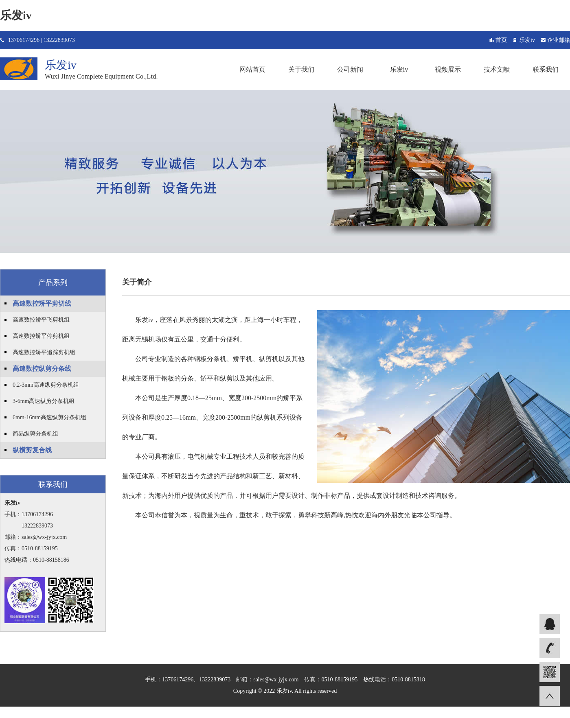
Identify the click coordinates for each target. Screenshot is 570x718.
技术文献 (497, 69)
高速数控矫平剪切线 (42, 303)
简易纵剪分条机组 (35, 434)
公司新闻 (350, 69)
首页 (501, 40)
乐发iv (16, 15)
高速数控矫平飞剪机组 (41, 320)
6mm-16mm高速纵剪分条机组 (49, 417)
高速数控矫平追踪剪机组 (44, 352)
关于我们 (301, 69)
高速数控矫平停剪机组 (41, 336)
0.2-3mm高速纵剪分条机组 (46, 385)
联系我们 (546, 69)
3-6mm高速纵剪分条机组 (44, 401)
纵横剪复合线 (32, 450)
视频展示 (448, 69)
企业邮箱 (558, 40)
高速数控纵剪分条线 (42, 368)
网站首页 (252, 69)
